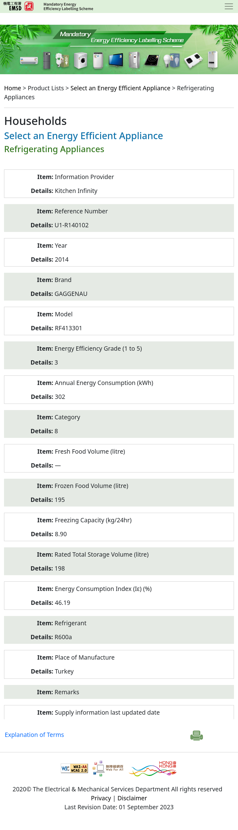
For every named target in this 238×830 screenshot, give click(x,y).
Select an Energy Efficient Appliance (120, 88)
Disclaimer (132, 798)
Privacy (101, 798)
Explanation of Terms (34, 734)
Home (12, 88)
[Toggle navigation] (229, 6)
